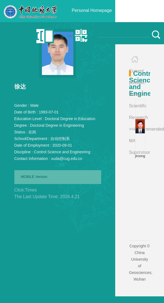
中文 (29, 36)
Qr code (67, 36)
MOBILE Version (34, 177)
